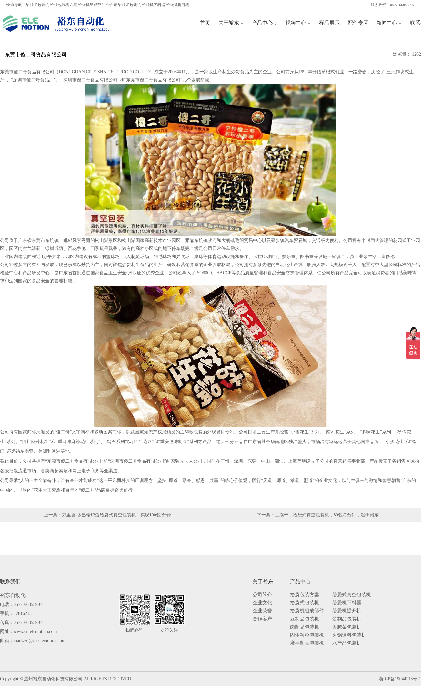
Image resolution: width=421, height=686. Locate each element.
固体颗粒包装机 (307, 635)
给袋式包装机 (37, 5)
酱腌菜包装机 (346, 627)
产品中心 (264, 23)
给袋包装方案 (304, 594)
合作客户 (262, 619)
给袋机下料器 (153, 5)
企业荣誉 (262, 610)
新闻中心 (389, 23)
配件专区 (358, 23)
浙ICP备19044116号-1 (400, 678)
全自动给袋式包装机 (123, 5)
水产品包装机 (346, 643)
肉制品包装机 (304, 627)
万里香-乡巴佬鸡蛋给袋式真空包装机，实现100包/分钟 (116, 515)
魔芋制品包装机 (307, 643)
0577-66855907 (28, 604)
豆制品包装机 (304, 619)
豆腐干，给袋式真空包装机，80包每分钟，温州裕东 (327, 515)
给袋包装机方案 (63, 5)
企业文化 (262, 602)
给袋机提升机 (177, 5)
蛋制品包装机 (346, 619)
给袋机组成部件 (91, 5)
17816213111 (26, 613)
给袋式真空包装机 (351, 594)
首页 (205, 23)
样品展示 (329, 23)
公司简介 (262, 594)
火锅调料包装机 (349, 635)
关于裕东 (231, 23)
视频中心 (298, 23)
